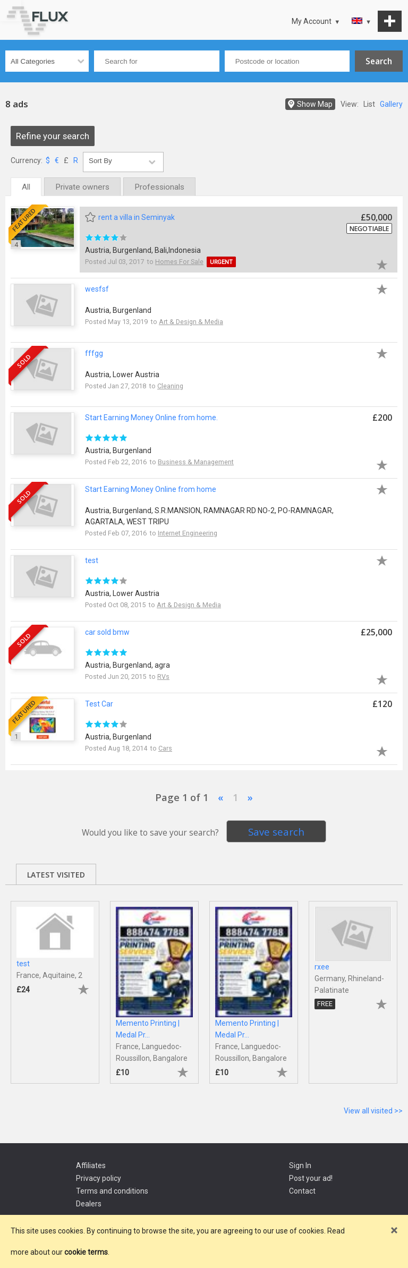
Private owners (82, 187)
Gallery (391, 104)
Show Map (315, 104)
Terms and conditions (112, 1191)
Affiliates (91, 1165)
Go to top (10, 10)
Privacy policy (98, 1178)
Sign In (300, 1165)
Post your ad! (311, 1178)
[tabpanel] (55, 987)
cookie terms (86, 1252)
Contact (302, 1191)
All (26, 187)
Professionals (159, 187)
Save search (276, 831)
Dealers (88, 1203)
